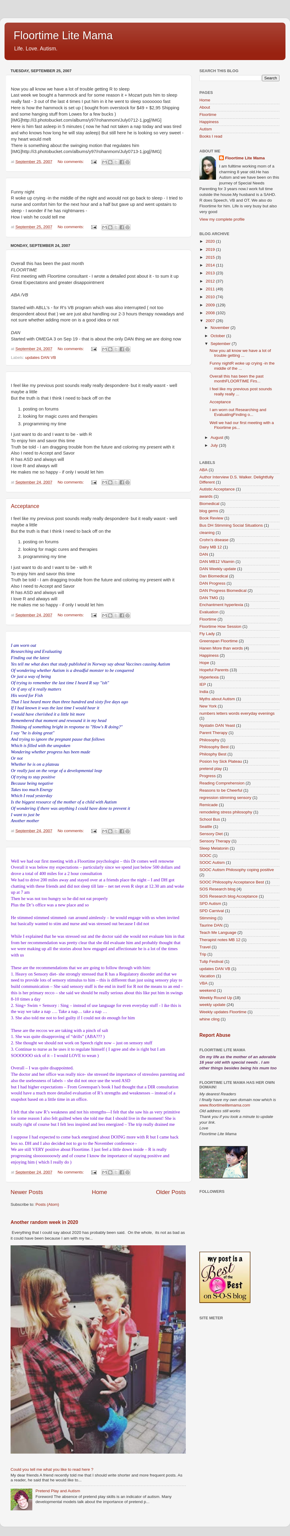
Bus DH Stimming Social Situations (231, 525)
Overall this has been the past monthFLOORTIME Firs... (237, 378)
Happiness (209, 122)
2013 (211, 273)
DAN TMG (208, 598)
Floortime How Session (220, 626)
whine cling (209, 1019)
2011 (211, 289)
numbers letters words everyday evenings (237, 713)
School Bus (209, 819)
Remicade (208, 805)
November (220, 327)
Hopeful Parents (214, 670)
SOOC (205, 855)
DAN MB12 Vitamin (216, 561)
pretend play (210, 768)
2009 (211, 305)
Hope (204, 662)
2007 (211, 320)
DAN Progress (212, 583)
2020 (211, 241)
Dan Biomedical (213, 576)
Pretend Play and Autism (57, 1491)
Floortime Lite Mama (63, 35)
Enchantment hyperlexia (221, 604)
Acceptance (25, 506)
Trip (202, 954)
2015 (211, 257)
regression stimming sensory (225, 797)
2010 (211, 297)
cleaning (206, 532)
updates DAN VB (40, 357)
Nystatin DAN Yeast (217, 725)
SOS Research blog (217, 889)
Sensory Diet (211, 834)
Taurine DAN (211, 925)
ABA (203, 470)
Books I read (210, 136)
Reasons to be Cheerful (220, 790)
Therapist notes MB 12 (219, 939)
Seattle (205, 826)
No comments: (71, 161)
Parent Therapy (213, 732)
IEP (202, 684)
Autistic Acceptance (217, 489)
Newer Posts (27, 1192)
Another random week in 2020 (44, 1222)
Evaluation (208, 612)
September (221, 343)
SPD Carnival (211, 911)
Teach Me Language (217, 932)
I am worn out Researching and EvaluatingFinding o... (238, 412)
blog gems (208, 511)
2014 (211, 265)
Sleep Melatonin (214, 848)
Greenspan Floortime (218, 641)
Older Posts (171, 1192)
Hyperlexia (209, 677)
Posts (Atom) (47, 1204)
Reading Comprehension (221, 783)
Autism (205, 129)
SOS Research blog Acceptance (228, 896)
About (204, 107)
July (215, 445)
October (218, 336)
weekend (207, 990)
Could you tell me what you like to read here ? (52, 1469)
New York (208, 706)
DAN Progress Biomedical (222, 590)
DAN (203, 554)
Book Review (211, 518)
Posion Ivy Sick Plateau (220, 761)
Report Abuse (214, 1035)
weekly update (212, 1004)
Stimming (207, 918)
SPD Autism (210, 903)
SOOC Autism (212, 862)
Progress (207, 776)
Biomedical (209, 503)
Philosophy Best (214, 747)
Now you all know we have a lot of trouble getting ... (240, 353)
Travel (205, 947)
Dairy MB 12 (210, 547)
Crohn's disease (213, 540)
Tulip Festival (211, 961)
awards (206, 496)
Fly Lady (207, 633)
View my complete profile (222, 219)
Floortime (207, 114)
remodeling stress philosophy (225, 812)
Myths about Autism (217, 699)
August (217, 437)
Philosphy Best (212, 754)
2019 (211, 249)
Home (99, 1192)
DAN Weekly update (217, 569)
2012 (211, 281)
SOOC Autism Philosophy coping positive (236, 869)
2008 (211, 313)
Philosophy (209, 740)
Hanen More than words (221, 648)
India (203, 691)
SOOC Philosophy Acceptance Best (231, 882)
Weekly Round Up (215, 997)
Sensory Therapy (214, 841)
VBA (203, 983)
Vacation (207, 976)
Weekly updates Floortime (222, 1012)
